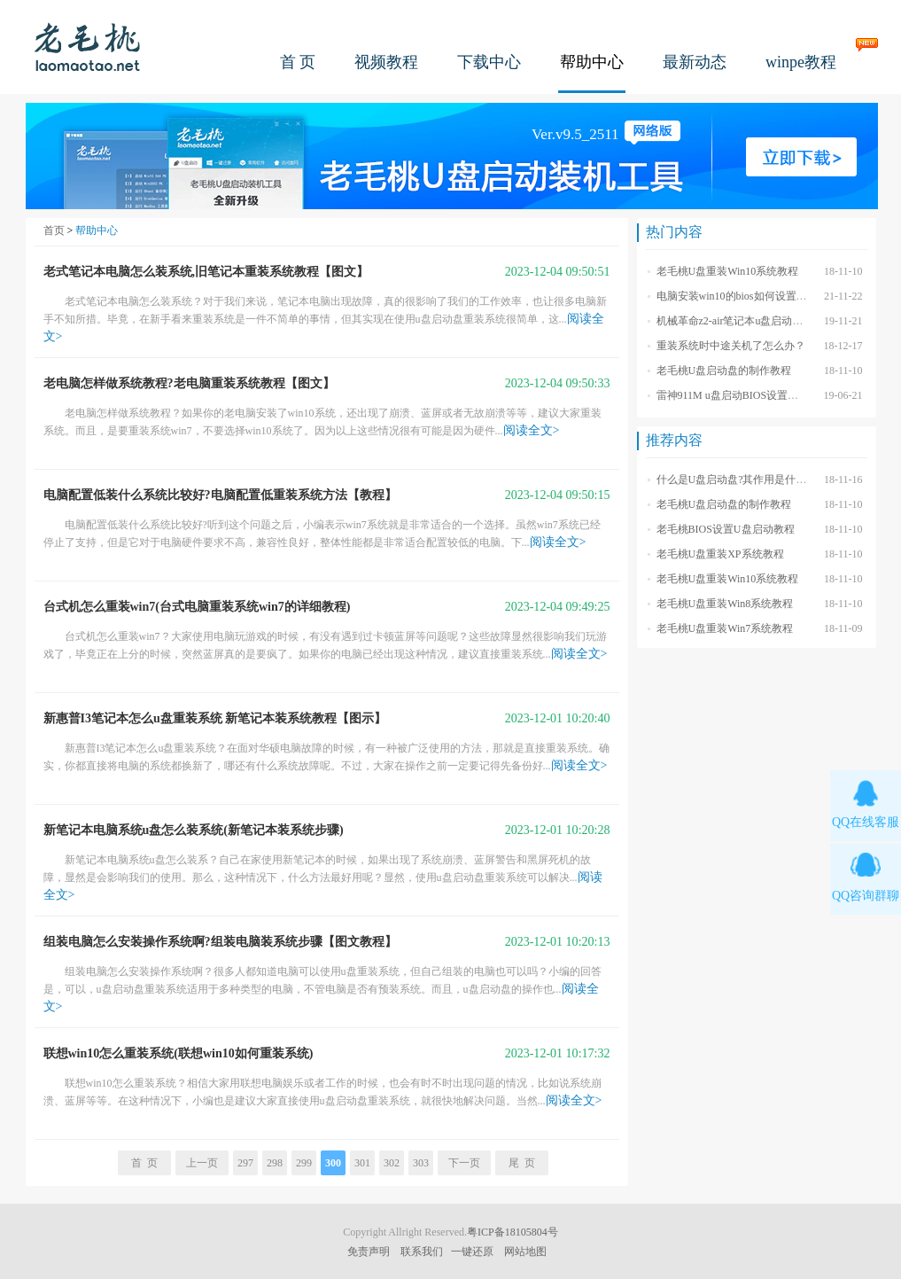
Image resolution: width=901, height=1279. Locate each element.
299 (304, 1163)
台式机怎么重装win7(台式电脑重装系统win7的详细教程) (197, 606)
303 (421, 1163)
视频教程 (386, 62)
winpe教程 (800, 62)
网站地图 (525, 1251)
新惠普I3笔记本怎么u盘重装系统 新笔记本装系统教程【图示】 (215, 718)
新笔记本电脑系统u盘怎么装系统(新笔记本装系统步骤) (193, 830)
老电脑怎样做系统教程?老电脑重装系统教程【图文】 (189, 383)
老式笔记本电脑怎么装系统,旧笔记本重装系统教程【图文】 (206, 271)
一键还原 (472, 1251)
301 (362, 1163)
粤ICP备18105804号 (512, 1232)
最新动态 (694, 62)
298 (275, 1163)
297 (245, 1163)
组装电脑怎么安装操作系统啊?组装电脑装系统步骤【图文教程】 (220, 941)
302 (392, 1163)
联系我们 (421, 1251)
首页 (54, 230)
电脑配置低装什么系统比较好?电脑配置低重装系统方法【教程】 (220, 495)
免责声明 (368, 1251)
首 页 (298, 62)
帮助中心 (592, 62)
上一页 (202, 1163)
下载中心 (489, 62)
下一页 (464, 1163)
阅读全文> (531, 430)
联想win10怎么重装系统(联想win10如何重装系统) (178, 1053)
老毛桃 (88, 46)
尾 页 (522, 1163)
